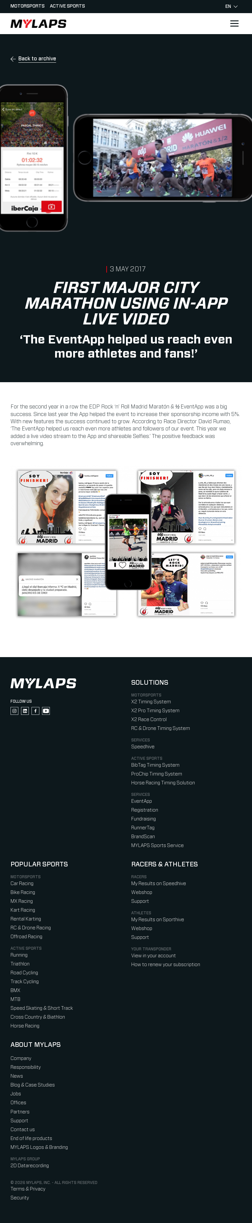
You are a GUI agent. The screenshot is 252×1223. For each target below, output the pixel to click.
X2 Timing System (151, 701)
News (16, 1076)
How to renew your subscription (165, 964)
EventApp (141, 801)
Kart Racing (22, 910)
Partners (20, 1111)
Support (140, 901)
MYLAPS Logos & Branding (39, 1147)
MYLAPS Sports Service (157, 845)
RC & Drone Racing (30, 927)
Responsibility (25, 1067)
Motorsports (27, 6)
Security (19, 1197)
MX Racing (21, 901)
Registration (144, 810)
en (231, 6)
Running (19, 955)
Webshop (141, 892)
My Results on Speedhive (158, 883)
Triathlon (20, 964)
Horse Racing (24, 1026)
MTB (15, 999)
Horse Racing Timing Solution (163, 782)
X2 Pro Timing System (155, 710)
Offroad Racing (26, 936)
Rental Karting (25, 919)
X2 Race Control (149, 719)
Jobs (15, 1093)
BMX (15, 990)
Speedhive (143, 746)
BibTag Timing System (155, 765)
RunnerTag (143, 827)
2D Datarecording (29, 1165)
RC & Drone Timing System (160, 728)
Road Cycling (24, 972)
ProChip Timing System (156, 774)
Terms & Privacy (27, 1189)
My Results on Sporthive (157, 919)
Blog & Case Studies (32, 1085)
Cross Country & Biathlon (37, 1017)
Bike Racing (22, 892)
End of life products (31, 1138)
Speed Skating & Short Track (41, 1008)
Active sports (67, 6)
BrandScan (143, 836)
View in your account (153, 955)
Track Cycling (24, 981)
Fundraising (143, 819)
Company (20, 1058)
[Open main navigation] (234, 23)
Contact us (22, 1129)
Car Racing (21, 883)
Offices (18, 1102)
